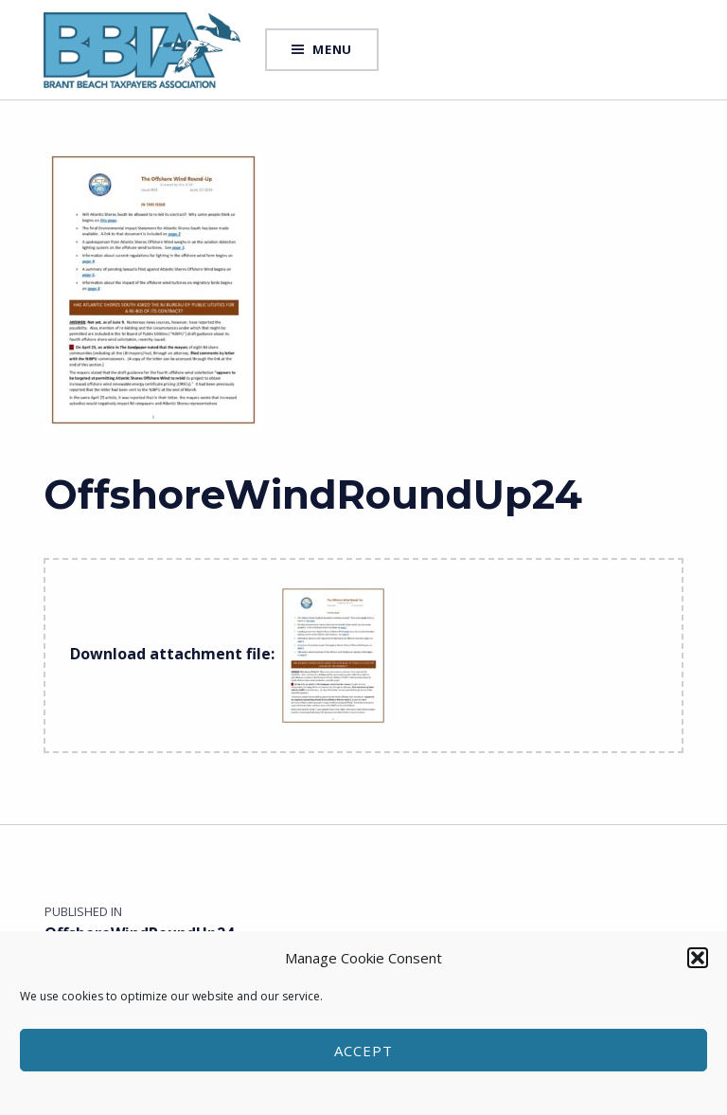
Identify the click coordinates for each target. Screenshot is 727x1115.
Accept (363, 1050)
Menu (332, 49)
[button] (697, 957)
